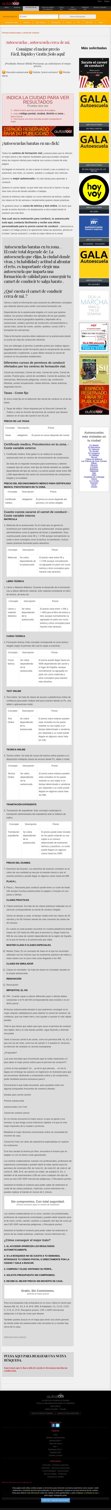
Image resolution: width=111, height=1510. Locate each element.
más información (33, 1493)
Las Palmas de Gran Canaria (94, 461)
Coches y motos (55, 1455)
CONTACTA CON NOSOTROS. (68, 1413)
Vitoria (94, 479)
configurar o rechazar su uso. (87, 1493)
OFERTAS (17, 7)
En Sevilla (94, 451)
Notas (101, 22)
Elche (94, 485)
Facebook (53, 1425)
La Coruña (94, 481)
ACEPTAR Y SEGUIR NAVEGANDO (55, 1500)
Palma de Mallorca (94, 459)
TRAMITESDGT (85, 8)
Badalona (94, 469)
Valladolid (94, 471)
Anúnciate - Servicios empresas (55, 1465)
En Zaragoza (94, 453)
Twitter (57, 1425)
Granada (94, 483)
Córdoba (94, 467)
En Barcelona (94, 447)
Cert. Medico (40, 22)
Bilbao (94, 463)
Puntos (68, 22)
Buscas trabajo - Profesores (55, 1474)
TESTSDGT (61, 8)
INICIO (6, 7)
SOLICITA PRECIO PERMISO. (42, 1413)
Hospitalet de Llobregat (94, 477)
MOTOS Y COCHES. (100, 7)
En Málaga (94, 455)
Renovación (55, 22)
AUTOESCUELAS (30, 7)
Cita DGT (89, 22)
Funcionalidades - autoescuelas (55, 1471)
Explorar (55, 1431)
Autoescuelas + (55, 1441)
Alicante (94, 465)
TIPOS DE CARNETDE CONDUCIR (48, 8)
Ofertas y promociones (55, 1438)
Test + (55, 1446)
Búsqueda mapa (11, 22)
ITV (78, 22)
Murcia (94, 457)
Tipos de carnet (55, 1443)
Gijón (94, 475)
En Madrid (94, 445)
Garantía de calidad (55, 1477)
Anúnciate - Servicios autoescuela (55, 1468)
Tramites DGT (55, 1452)
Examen (26, 22)
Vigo (94, 473)
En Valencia (94, 449)
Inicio (55, 1435)
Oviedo (94, 487)
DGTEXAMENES (72, 8)
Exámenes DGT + (55, 1449)
